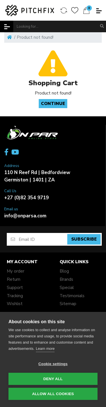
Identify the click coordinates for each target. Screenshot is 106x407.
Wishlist (15, 304)
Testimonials (72, 296)
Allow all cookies (53, 394)
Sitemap (68, 304)
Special (67, 287)
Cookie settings (53, 364)
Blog (64, 271)
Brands (66, 279)
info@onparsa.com (25, 216)
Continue (53, 103)
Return (13, 279)
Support (15, 287)
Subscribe (84, 239)
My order (15, 271)
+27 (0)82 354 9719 (26, 197)
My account (22, 261)
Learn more (45, 348)
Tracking (15, 296)
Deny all (52, 379)
